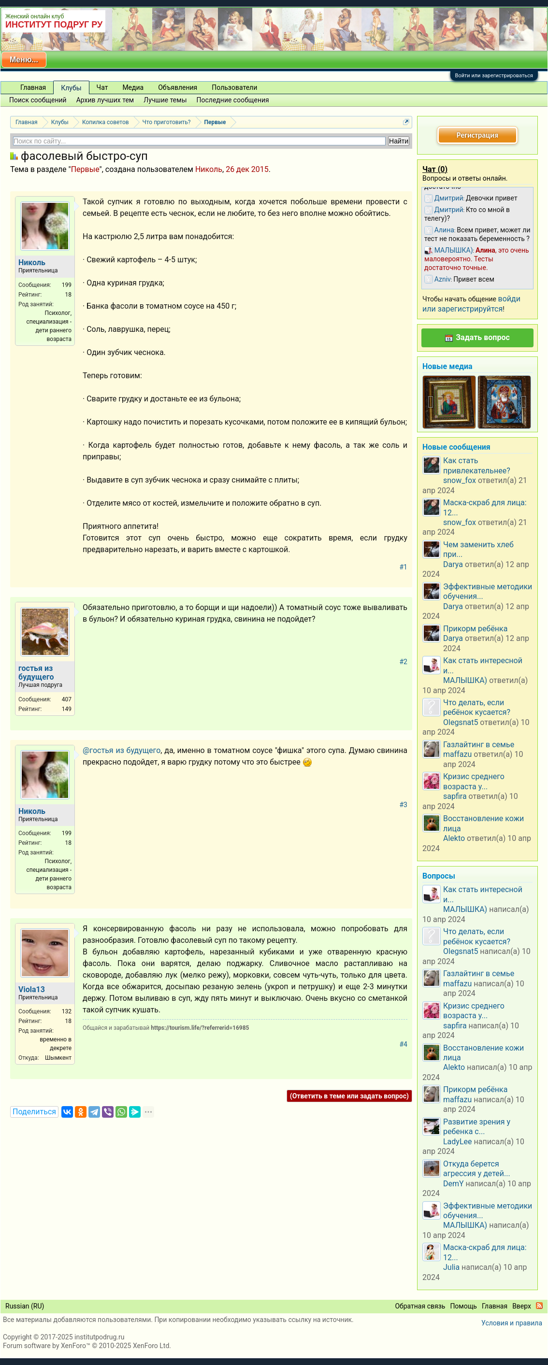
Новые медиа (447, 366)
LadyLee (457, 1141)
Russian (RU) (24, 1306)
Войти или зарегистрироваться (494, 75)
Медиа (133, 87)
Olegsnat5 (460, 722)
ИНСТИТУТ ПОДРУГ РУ (53, 24)
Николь (208, 169)
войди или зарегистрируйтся (471, 303)
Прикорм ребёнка (475, 628)
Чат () (434, 169)
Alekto (454, 838)
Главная (33, 87)
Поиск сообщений (38, 100)
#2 (404, 662)
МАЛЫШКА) (465, 680)
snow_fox (459, 480)
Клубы (71, 88)
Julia (451, 1267)
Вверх (521, 1306)
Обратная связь (420, 1306)
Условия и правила (511, 1323)
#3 (404, 805)
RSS (539, 1305)
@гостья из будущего (121, 750)
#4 (404, 1044)
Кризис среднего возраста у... (474, 781)
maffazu (457, 754)
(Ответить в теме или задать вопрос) (349, 1096)
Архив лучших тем (105, 100)
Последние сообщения (233, 100)
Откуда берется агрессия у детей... (476, 1168)
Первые (85, 169)
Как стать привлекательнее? (476, 465)
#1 (404, 567)
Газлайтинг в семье (478, 744)
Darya (453, 564)
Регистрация (477, 135)
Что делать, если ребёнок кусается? (476, 707)
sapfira (455, 796)
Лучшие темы (165, 100)
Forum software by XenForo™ (87, 1346)
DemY (453, 1183)
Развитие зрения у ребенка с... (476, 1126)
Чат (102, 87)
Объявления (177, 87)
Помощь (463, 1306)
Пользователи (234, 87)
